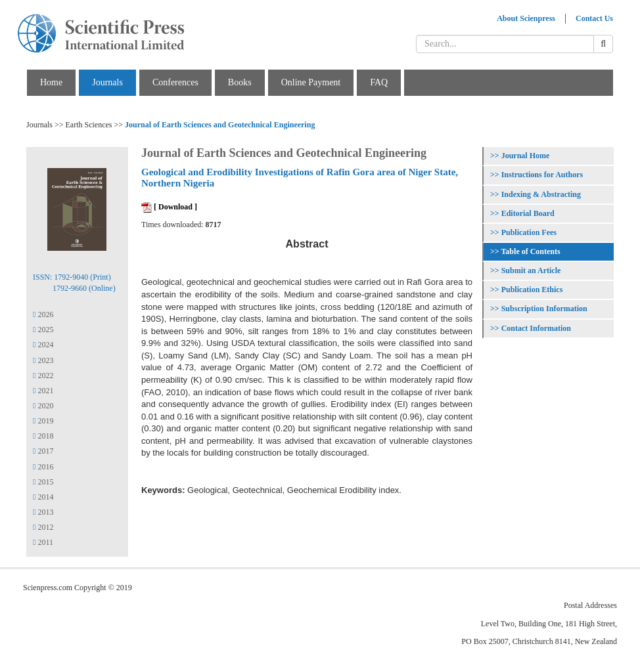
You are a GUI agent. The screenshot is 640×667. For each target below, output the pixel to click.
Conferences (175, 82)
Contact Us (594, 18)
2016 (43, 466)
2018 (43, 436)
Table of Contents (530, 251)
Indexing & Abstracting (541, 194)
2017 (43, 451)
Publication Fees (529, 232)
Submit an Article (531, 270)
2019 (43, 420)
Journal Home (525, 155)
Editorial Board (528, 213)
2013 (43, 512)
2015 (43, 481)
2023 (43, 360)
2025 (43, 329)
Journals (107, 82)
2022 (43, 375)
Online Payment (311, 82)
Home (51, 82)
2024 (43, 344)
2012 (43, 527)
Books (240, 82)
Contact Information (536, 328)
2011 (43, 542)
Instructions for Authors (542, 174)
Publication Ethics (532, 289)
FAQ (379, 82)
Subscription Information (544, 308)
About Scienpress (526, 18)
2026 (43, 314)
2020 (43, 405)
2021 (43, 390)
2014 (43, 497)
